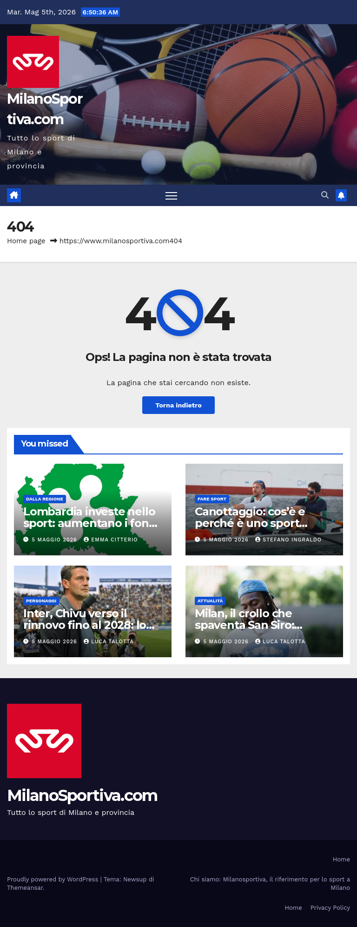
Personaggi (41, 600)
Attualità (210, 600)
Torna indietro (178, 405)
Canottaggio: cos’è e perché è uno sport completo (250, 523)
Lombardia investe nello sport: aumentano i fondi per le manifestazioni (91, 523)
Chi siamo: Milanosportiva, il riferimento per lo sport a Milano (270, 883)
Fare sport (212, 498)
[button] (325, 195)
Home (341, 859)
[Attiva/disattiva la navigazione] (171, 195)
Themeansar (25, 887)
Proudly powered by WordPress (53, 879)
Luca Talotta (108, 642)
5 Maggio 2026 (55, 540)
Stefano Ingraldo (288, 540)
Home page (26, 241)
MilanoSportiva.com (82, 795)
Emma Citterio (111, 540)
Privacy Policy (330, 907)
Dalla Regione (44, 498)
